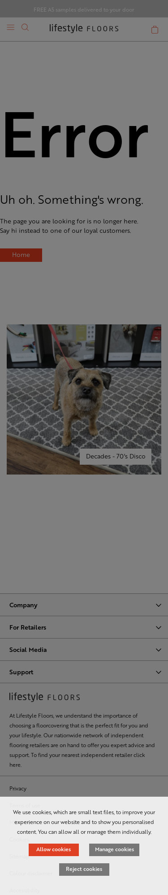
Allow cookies (53, 849)
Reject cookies (84, 868)
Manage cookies (114, 849)
